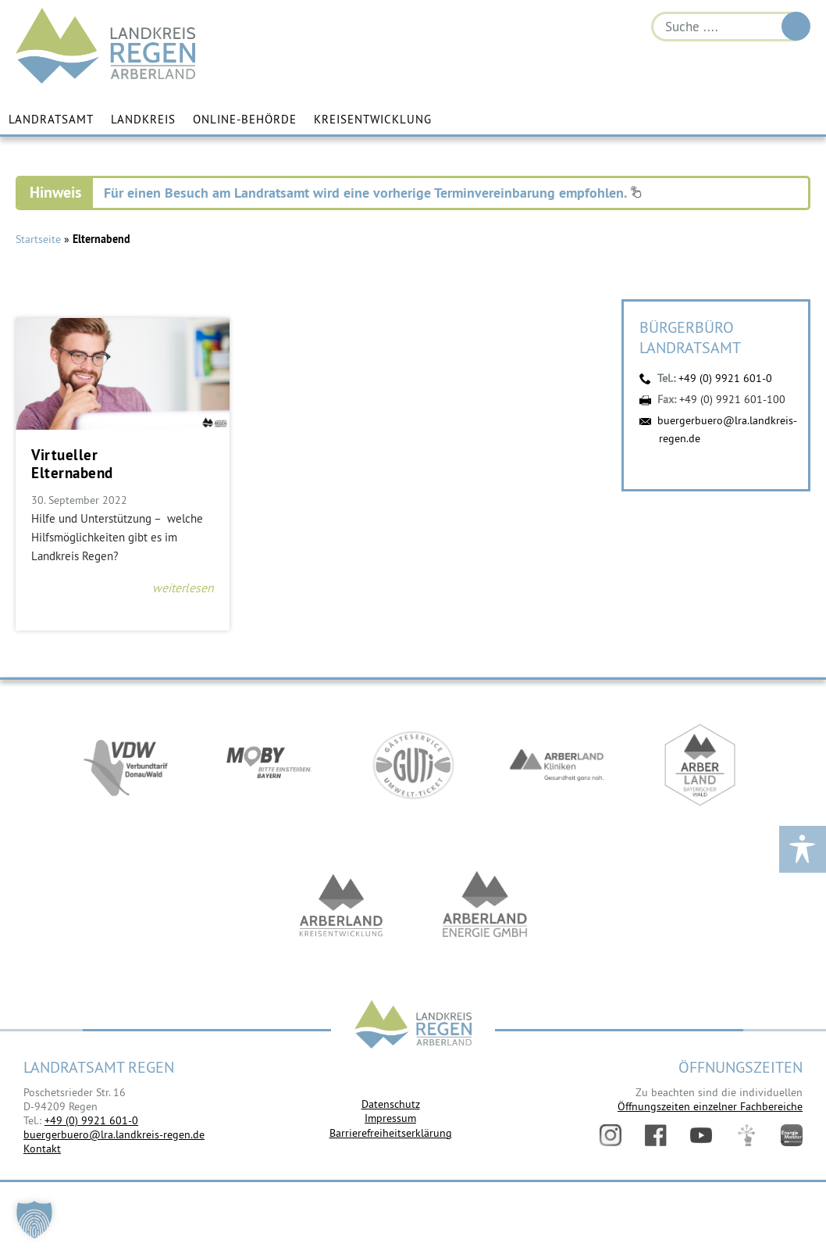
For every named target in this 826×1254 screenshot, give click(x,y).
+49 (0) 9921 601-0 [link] (91, 1120)
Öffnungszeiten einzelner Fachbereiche (710, 1106)
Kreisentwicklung (373, 119)
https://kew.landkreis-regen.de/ (341, 906)
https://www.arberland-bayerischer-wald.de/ (700, 766)
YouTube (701, 1135)
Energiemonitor (792, 1135)
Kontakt (42, 1148)
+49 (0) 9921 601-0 (725, 378)
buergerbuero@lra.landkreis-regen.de (114, 1134)
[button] (34, 1219)
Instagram (610, 1135)
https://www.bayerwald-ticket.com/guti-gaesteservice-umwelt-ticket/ (413, 766)
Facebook (656, 1135)
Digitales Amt (746, 1135)
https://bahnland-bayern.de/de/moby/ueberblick (269, 766)
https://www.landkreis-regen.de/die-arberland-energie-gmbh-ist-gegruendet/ (485, 906)
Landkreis (143, 119)
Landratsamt (51, 119)
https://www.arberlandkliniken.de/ (556, 766)
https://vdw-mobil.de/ (126, 766)
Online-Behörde (245, 119)
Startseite (38, 239)
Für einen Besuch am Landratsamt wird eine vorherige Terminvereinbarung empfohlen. (373, 193)
